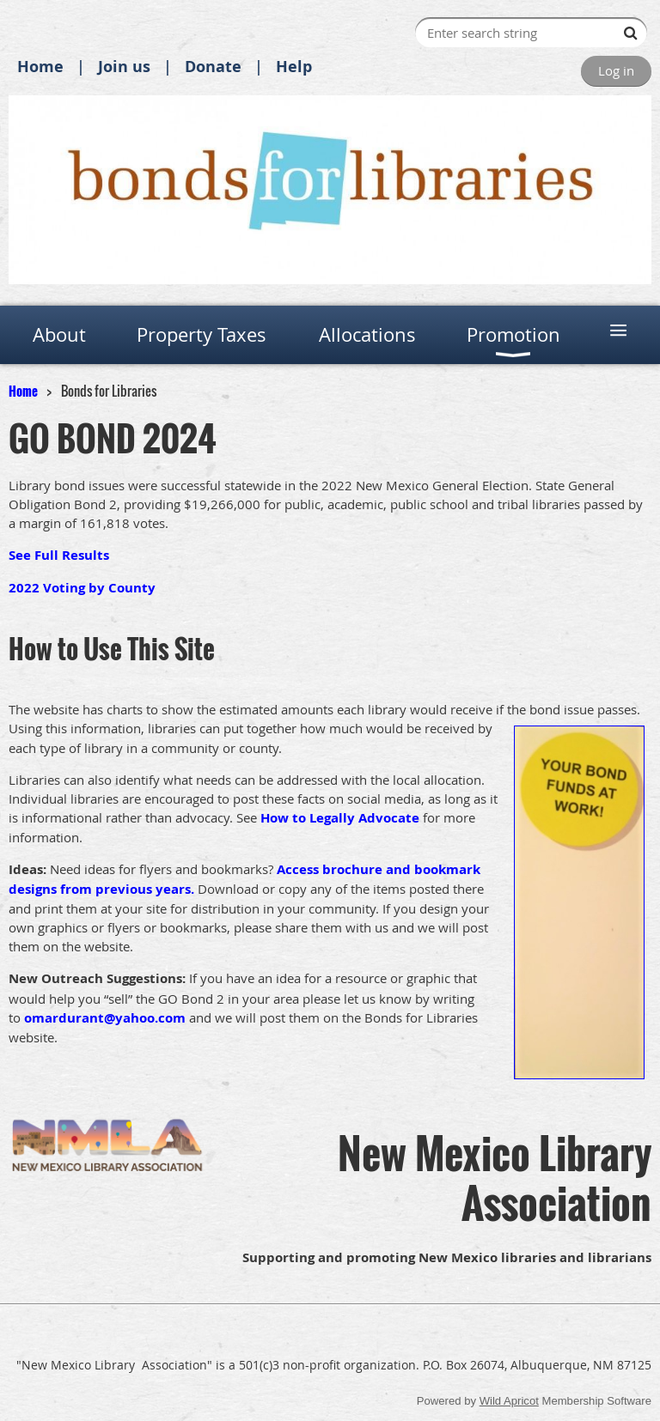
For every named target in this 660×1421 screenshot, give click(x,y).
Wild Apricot (509, 1400)
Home (40, 66)
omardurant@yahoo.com (105, 1018)
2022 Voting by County (82, 588)
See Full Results (59, 555)
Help (294, 66)
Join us (124, 66)
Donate (213, 66)
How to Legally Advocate (339, 818)
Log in (616, 70)
